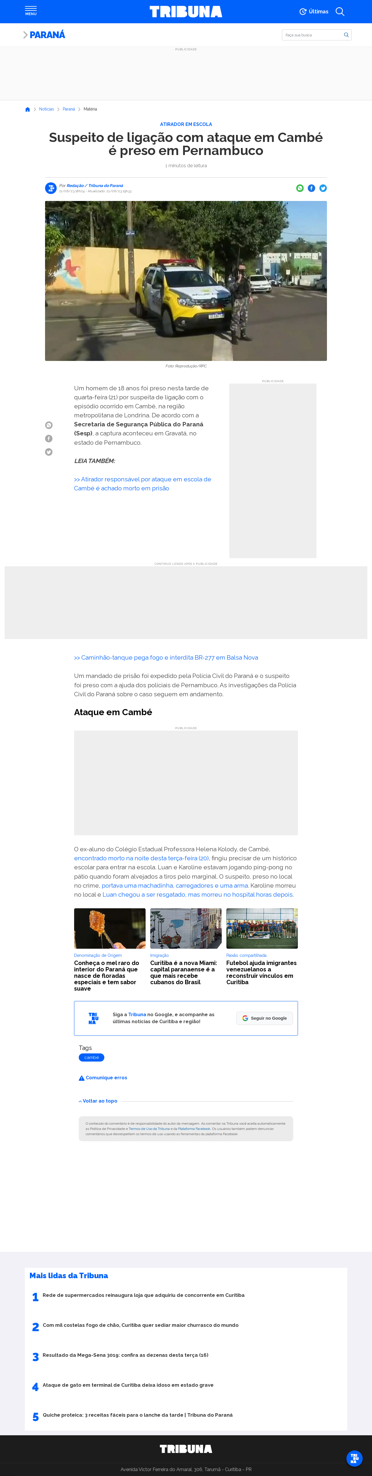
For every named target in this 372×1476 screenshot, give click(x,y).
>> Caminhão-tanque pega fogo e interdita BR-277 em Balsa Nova (166, 657)
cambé (91, 1057)
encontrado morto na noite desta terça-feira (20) (141, 858)
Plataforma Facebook (194, 1129)
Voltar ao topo (98, 1101)
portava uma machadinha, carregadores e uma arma (175, 885)
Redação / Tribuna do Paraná (94, 185)
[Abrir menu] (31, 11)
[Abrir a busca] (340, 12)
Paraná (47, 34)
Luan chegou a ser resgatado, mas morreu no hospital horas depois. (198, 894)
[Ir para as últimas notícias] (313, 11)
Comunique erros (103, 1077)
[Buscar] (317, 34)
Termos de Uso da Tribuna (149, 1129)
